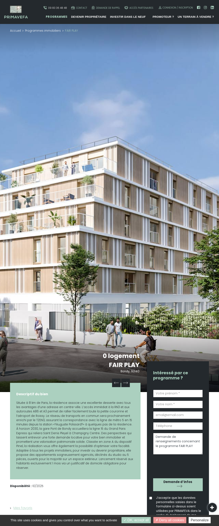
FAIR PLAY (124, 365)
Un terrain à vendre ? (196, 16)
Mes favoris (22, 507)
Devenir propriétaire (88, 16)
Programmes (56, 17)
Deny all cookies (169, 520)
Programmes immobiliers (43, 31)
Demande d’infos (177, 482)
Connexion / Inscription (175, 7)
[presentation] (177, 465)
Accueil (15, 31)
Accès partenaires (138, 8)
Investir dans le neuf (128, 16)
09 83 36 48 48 (55, 8)
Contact (79, 8)
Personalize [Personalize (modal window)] (200, 520)
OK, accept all (136, 520)
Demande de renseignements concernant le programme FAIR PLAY (178, 444)
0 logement (121, 356)
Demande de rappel (106, 8)
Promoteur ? (163, 16)
